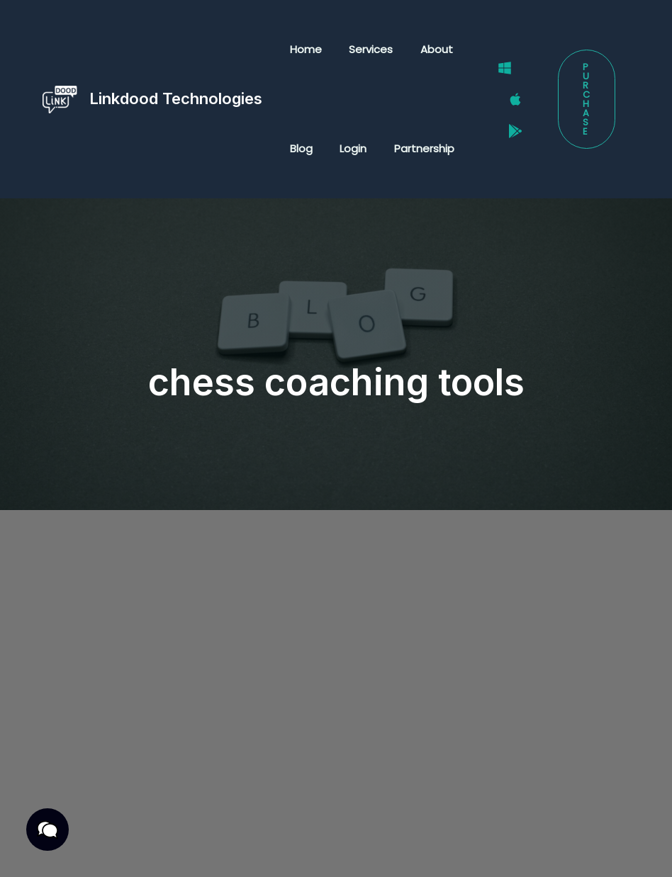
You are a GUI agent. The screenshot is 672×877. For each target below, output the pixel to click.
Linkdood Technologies (175, 98)
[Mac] (509, 100)
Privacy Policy (93, 832)
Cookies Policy (166, 850)
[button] (585, 99)
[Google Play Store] (509, 118)
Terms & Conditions (206, 832)
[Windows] (498, 81)
